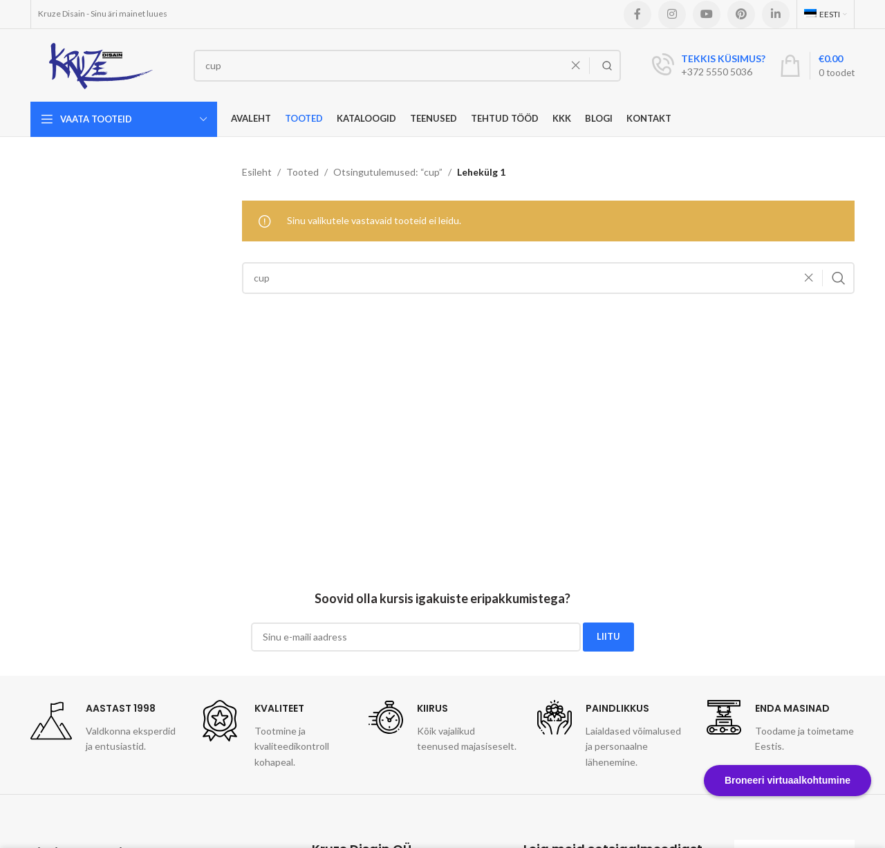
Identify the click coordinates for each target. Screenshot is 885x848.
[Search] (407, 66)
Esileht (257, 172)
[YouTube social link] (706, 14)
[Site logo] (101, 64)
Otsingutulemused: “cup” (387, 172)
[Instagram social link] (672, 14)
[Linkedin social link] (776, 14)
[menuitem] (825, 14)
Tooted (302, 172)
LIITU (608, 636)
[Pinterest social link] (741, 14)
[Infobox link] (708, 65)
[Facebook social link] (637, 14)
